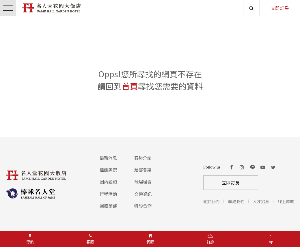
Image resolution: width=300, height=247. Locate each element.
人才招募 (261, 201)
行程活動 (108, 194)
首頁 (130, 86)
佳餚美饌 (108, 169)
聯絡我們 (236, 201)
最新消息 (108, 158)
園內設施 (108, 182)
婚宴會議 (143, 169)
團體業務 (108, 206)
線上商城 (286, 201)
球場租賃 (143, 182)
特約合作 (143, 206)
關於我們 (211, 201)
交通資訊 (143, 194)
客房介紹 (143, 158)
